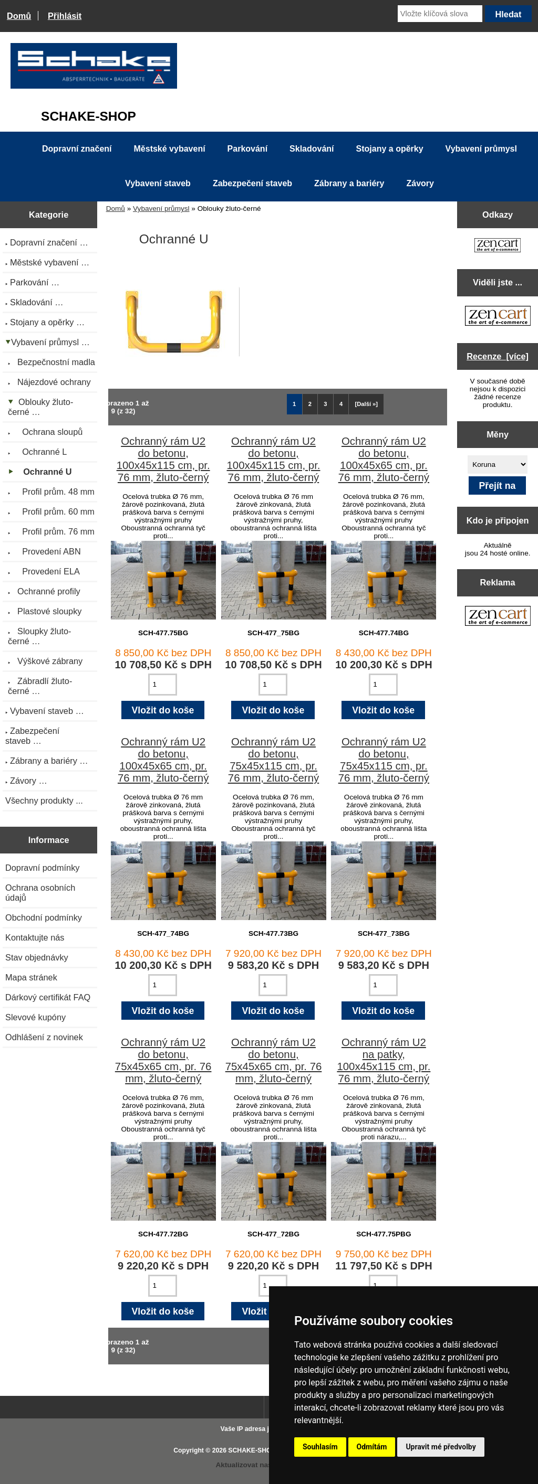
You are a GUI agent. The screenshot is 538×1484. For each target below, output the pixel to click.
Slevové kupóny (35, 1017)
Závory (419, 183)
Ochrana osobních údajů (40, 892)
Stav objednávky (36, 957)
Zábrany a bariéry (349, 183)
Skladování (311, 148)
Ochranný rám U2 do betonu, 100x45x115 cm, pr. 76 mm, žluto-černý (163, 459)
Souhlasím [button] (320, 1447)
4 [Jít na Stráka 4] (341, 404)
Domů (19, 15)
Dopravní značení (76, 148)
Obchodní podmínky (43, 917)
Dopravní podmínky (42, 867)
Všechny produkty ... (44, 800)
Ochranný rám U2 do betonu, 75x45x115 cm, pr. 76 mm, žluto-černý (273, 760)
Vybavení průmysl (161, 208)
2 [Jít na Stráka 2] (310, 404)
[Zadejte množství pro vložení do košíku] (162, 685)
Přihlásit (64, 15)
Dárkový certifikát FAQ (47, 997)
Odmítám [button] (372, 1447)
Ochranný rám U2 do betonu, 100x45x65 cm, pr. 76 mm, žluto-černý (383, 459)
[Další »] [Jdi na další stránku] (366, 404)
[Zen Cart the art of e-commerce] (497, 246)
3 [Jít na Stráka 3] (325, 404)
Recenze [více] (498, 356)
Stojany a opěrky (389, 148)
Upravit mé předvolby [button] (440, 1447)
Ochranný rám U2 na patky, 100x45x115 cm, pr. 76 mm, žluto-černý (383, 1060)
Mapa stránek (31, 977)
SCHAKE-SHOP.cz (255, 1450)
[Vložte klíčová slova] (440, 13)
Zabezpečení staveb (252, 183)
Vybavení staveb (158, 183)
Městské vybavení (169, 148)
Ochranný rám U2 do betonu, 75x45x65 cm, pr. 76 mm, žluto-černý (163, 1060)
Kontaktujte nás (34, 937)
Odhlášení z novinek (44, 1037)
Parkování (247, 148)
